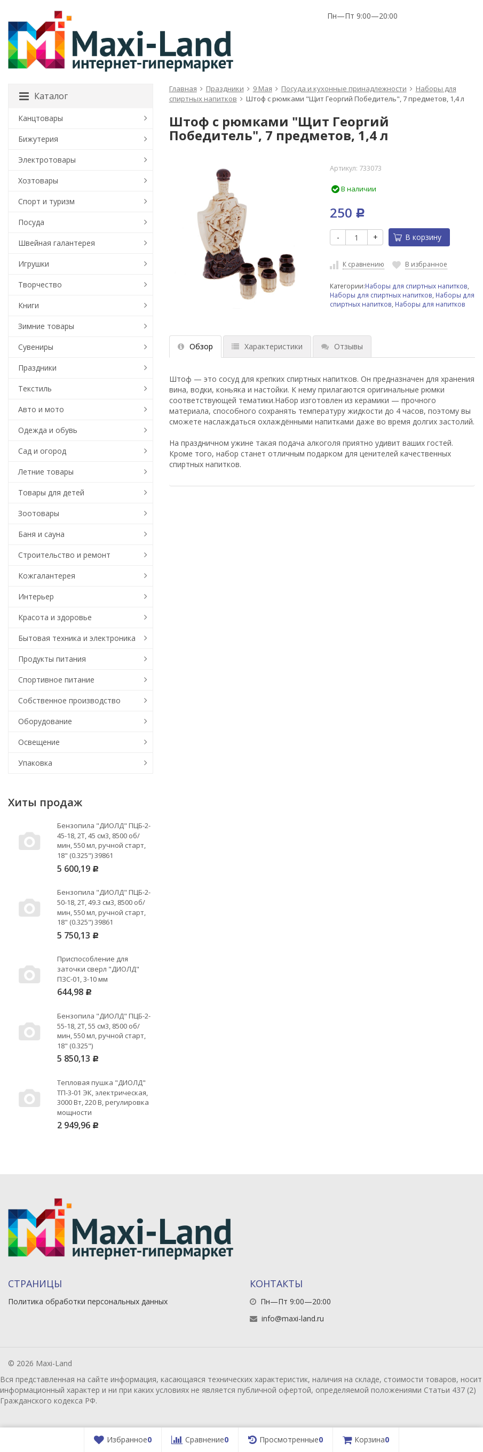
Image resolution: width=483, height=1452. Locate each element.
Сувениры (35, 347)
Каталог (43, 96)
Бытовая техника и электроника (77, 638)
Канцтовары (40, 118)
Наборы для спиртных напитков (416, 286)
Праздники (225, 88)
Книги (28, 305)
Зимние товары (46, 326)
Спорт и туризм (46, 201)
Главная (183, 88)
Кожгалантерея (46, 576)
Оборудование (45, 721)
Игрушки (33, 264)
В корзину (417, 237)
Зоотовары (38, 513)
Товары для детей (51, 492)
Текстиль (35, 388)
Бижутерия (38, 139)
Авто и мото (41, 409)
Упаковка (35, 763)
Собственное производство (69, 700)
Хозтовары (38, 180)
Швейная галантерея (56, 243)
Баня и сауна (41, 534)
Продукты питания (52, 659)
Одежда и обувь (47, 430)
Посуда (31, 222)
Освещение (39, 742)
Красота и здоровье (55, 617)
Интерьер (36, 596)
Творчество (40, 284)
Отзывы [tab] (342, 346)
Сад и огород (42, 451)
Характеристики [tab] (267, 346)
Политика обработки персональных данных (88, 1301)
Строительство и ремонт (64, 555)
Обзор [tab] (195, 346)
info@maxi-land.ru (293, 1318)
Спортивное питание (56, 680)
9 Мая (262, 88)
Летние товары (46, 472)
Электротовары (47, 160)
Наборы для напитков (430, 304)
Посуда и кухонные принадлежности (344, 88)
